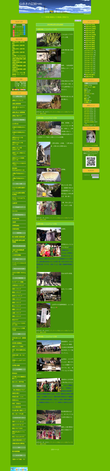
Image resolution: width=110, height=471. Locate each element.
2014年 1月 (89, 73)
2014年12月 (89, 50)
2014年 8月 (89, 58)
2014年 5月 (89, 65)
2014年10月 (89, 54)
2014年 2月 (89, 71)
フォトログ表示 (20, 88)
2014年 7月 (89, 60)
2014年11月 (89, 52)
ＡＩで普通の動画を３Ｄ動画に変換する (55, 17)
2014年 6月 (89, 62)
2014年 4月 (89, 67)
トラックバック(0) (54, 112)
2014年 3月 (89, 69)
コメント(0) (63, 112)
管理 (45, 113)
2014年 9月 (89, 56)
